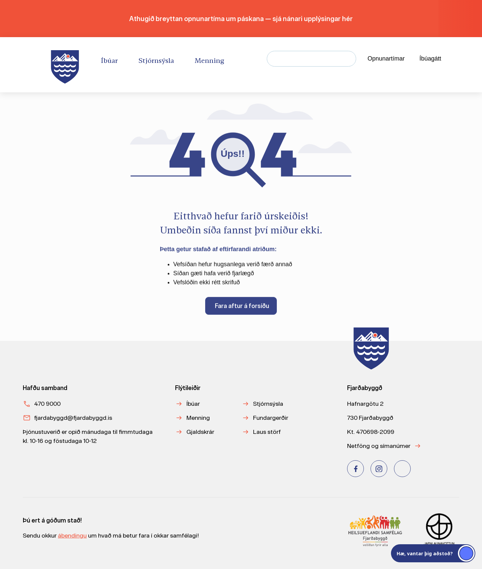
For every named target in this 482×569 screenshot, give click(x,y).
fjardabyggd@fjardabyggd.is (73, 417)
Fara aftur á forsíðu (242, 308)
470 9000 (47, 403)
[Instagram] (379, 468)
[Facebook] (355, 468)
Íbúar (193, 403)
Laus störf (267, 431)
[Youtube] (402, 468)
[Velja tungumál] (464, 59)
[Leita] (348, 58)
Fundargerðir (270, 417)
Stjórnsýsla (268, 403)
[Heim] (66, 64)
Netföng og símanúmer (378, 445)
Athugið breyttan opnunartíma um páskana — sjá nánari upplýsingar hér (241, 18)
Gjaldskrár (200, 431)
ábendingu (72, 535)
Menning (198, 417)
